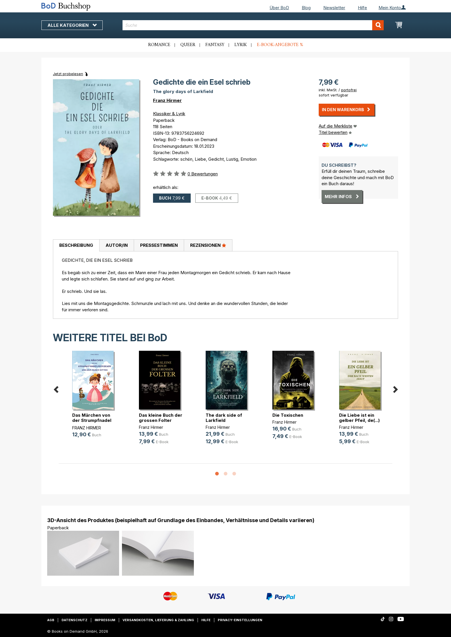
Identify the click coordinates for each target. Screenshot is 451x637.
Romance (159, 45)
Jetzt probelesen (68, 73)
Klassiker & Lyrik (169, 113)
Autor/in (117, 245)
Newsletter (334, 7)
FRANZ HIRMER (86, 427)
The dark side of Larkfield (224, 417)
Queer (187, 45)
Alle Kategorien (72, 25)
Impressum (105, 620)
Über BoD (279, 7)
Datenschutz (74, 620)
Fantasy (214, 45)
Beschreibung (76, 245)
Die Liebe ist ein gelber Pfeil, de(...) (359, 417)
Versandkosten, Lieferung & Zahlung (158, 620)
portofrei (349, 90)
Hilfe (362, 7)
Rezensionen (208, 245)
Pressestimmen (159, 245)
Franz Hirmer (167, 100)
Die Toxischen (287, 415)
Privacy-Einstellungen (240, 620)
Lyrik (240, 45)
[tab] (76, 245)
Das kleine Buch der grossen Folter (160, 417)
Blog (306, 7)
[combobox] (253, 25)
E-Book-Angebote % (280, 45)
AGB (50, 620)
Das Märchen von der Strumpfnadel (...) (91, 420)
